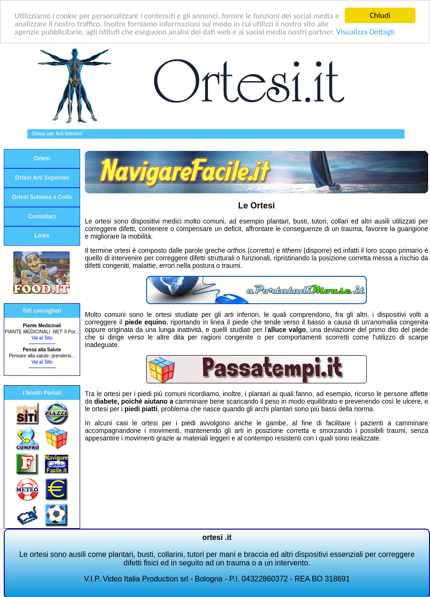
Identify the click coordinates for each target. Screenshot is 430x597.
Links (41, 235)
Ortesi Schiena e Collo (42, 197)
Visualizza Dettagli (365, 31)
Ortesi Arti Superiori (42, 177)
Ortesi (42, 158)
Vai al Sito (42, 337)
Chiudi (380, 15)
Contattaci (42, 216)
